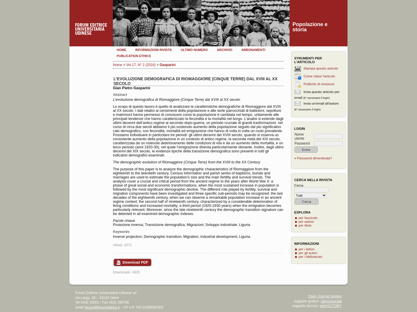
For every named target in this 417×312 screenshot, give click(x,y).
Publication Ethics (134, 56)
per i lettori (306, 249)
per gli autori (308, 253)
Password (302, 143)
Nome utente (299, 136)
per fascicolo (308, 218)
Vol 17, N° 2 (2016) (141, 65)
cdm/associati (331, 301)
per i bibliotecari (310, 256)
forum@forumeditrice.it (102, 307)
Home (121, 50)
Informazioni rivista (153, 50)
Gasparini (167, 65)
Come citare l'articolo (319, 76)
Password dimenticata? (314, 158)
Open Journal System (325, 296)
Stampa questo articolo (320, 68)
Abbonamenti (253, 50)
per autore (306, 221)
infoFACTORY (331, 306)
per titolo (305, 225)
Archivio (225, 50)
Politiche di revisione (318, 84)
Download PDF (135, 262)
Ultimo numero (194, 50)
